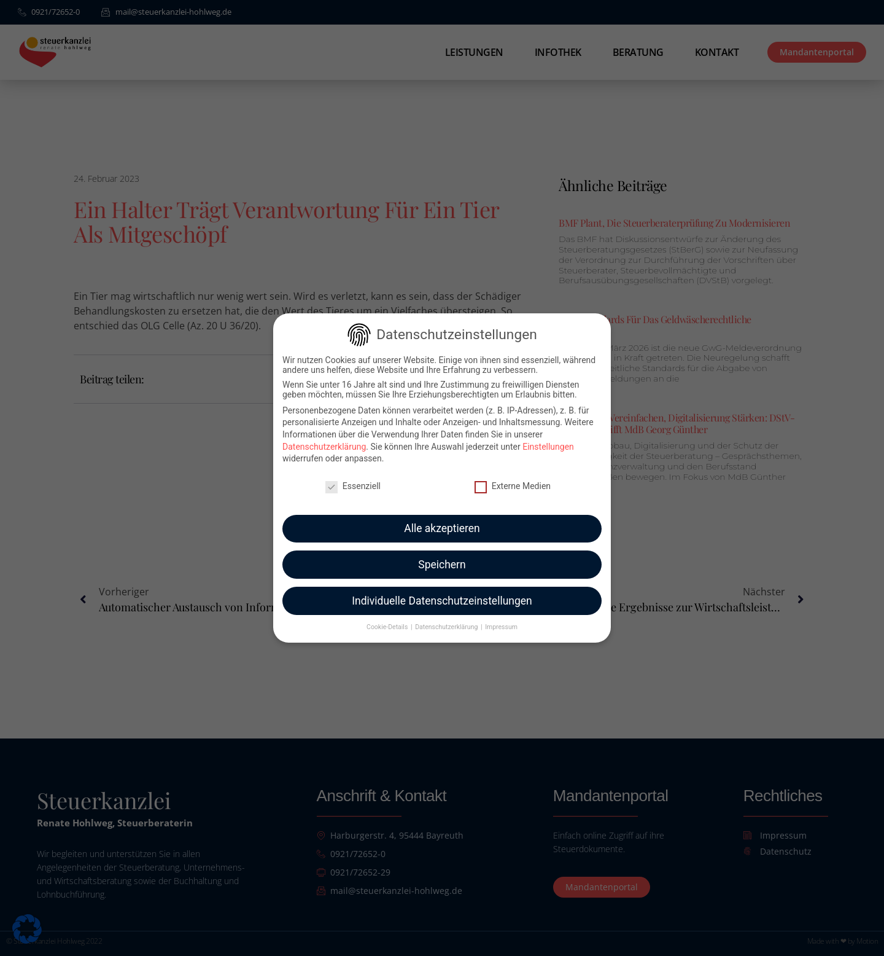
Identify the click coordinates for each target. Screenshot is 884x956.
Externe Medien (513, 479)
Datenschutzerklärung (324, 440)
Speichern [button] (441, 558)
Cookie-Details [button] (387, 621)
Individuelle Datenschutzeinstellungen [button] (442, 594)
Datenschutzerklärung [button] (447, 621)
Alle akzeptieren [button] (442, 521)
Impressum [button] (501, 621)
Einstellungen (548, 440)
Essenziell (353, 479)
